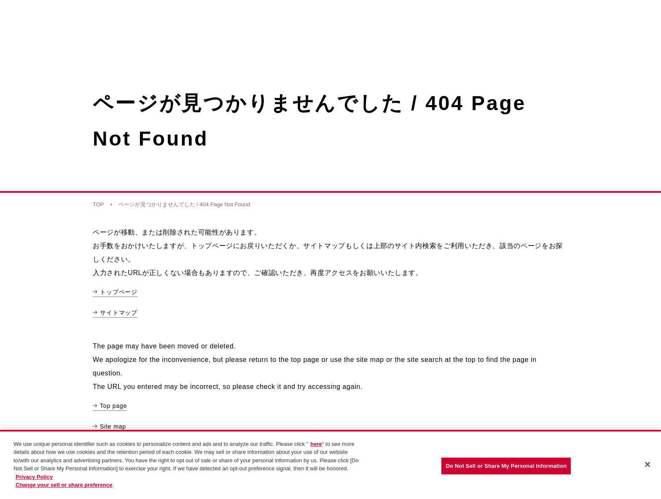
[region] (330, 464)
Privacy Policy (34, 477)
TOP (98, 204)
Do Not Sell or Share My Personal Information (506, 466)
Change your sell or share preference (64, 485)
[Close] (647, 464)
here (316, 444)
